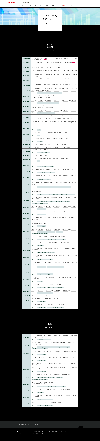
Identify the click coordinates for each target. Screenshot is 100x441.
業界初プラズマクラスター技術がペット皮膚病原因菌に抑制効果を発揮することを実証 (49, 130)
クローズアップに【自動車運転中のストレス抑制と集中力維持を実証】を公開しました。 (50, 113)
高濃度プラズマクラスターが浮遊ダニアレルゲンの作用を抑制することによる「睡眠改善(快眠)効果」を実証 (54, 204)
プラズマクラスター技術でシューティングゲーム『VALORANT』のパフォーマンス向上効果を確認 (52, 60)
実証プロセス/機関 (50, 3)
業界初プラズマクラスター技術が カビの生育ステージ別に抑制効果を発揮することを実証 (50, 136)
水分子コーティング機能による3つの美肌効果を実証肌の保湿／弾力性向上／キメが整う (49, 234)
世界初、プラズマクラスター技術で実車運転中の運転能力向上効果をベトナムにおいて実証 (50, 62)
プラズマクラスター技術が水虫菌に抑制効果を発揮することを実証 (45, 124)
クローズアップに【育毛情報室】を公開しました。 (42, 153)
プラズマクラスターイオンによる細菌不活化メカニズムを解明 (44, 293)
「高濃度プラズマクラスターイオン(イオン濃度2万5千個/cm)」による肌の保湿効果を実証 (50, 240)
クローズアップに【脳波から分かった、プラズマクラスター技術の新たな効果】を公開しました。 (51, 142)
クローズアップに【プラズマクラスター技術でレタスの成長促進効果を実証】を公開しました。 (51, 145)
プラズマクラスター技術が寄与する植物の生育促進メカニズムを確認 (46, 65)
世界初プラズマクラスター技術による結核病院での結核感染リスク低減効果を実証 (48, 161)
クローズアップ (22, 3)
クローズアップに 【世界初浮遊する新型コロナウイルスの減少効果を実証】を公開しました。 (51, 103)
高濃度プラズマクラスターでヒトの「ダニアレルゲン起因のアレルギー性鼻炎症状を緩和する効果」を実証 (53, 209)
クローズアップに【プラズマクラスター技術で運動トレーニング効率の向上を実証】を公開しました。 (52, 116)
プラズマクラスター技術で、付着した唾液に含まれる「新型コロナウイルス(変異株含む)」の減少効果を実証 (54, 98)
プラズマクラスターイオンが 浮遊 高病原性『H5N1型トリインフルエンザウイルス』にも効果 (51, 288)
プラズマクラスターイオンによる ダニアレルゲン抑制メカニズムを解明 (46, 282)
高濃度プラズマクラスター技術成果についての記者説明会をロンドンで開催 (47, 400)
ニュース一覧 (61, 3)
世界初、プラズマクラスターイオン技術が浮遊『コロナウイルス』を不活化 (47, 296)
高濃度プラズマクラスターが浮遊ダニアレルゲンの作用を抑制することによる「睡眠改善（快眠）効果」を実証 (54, 349)
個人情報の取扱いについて (41, 438)
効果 (30, 3)
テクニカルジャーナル (72, 3)
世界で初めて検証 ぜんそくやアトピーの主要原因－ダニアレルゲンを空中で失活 (48, 302)
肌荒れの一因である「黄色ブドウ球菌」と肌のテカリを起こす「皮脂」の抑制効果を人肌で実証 (51, 227)
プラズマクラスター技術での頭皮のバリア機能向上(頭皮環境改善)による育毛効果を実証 (50, 156)
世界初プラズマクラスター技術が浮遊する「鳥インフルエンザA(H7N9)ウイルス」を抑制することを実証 (53, 167)
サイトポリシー (21, 438)
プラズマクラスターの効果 (37, 429)
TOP (14, 3)
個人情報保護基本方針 (30, 438)
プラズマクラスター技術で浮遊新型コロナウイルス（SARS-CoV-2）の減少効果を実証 (49, 107)
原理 (35, 3)
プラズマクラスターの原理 (37, 431)
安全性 (41, 3)
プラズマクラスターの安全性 (38, 433)
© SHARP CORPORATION (77, 438)
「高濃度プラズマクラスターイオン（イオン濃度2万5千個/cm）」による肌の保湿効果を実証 (51, 387)
